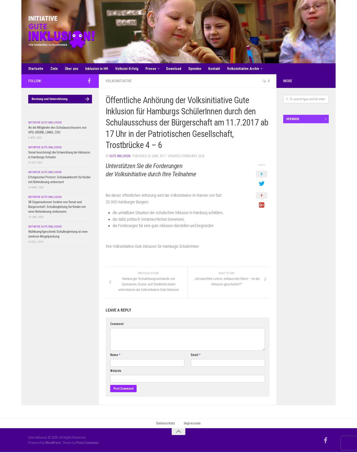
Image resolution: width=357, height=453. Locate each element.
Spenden (192, 69)
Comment (116, 324)
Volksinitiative (119, 81)
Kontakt (212, 69)
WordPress (53, 443)
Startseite (36, 69)
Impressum (192, 424)
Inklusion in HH (96, 69)
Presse (149, 69)
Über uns (72, 69)
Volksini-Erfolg (126, 69)
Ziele (55, 69)
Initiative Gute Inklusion (44, 123)
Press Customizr (87, 443)
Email (195, 355)
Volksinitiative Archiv (241, 69)
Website (115, 371)
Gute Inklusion (120, 156)
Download (172, 69)
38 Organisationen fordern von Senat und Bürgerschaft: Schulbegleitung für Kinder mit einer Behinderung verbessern (57, 207)
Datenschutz (166, 424)
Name (115, 355)
